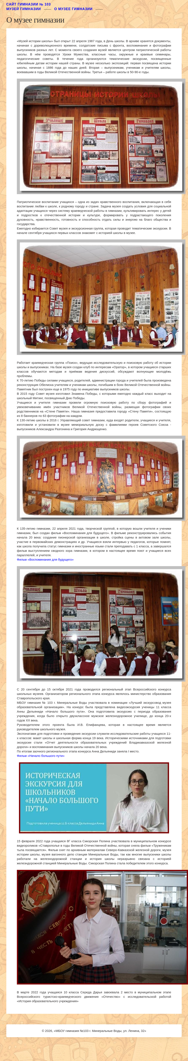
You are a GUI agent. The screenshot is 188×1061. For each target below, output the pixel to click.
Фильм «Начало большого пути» (40, 755)
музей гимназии (23, 9)
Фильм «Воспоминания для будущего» (45, 559)
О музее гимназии (73, 9)
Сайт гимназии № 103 (28, 4)
